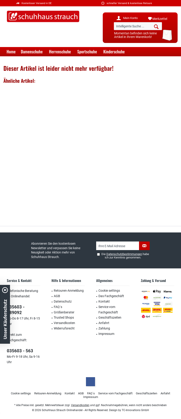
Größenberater (64, 312)
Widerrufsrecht (64, 328)
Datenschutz (63, 301)
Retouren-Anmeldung (69, 290)
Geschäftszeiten (109, 317)
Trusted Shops (64, 317)
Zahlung (104, 328)
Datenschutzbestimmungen (124, 254)
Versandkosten (64, 323)
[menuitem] (161, 19)
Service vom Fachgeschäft (108, 309)
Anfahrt (103, 323)
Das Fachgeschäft (111, 296)
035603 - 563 (20, 350)
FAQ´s (58, 307)
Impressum (106, 334)
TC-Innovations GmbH (135, 410)
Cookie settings (109, 290)
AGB (57, 296)
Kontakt (104, 301)
